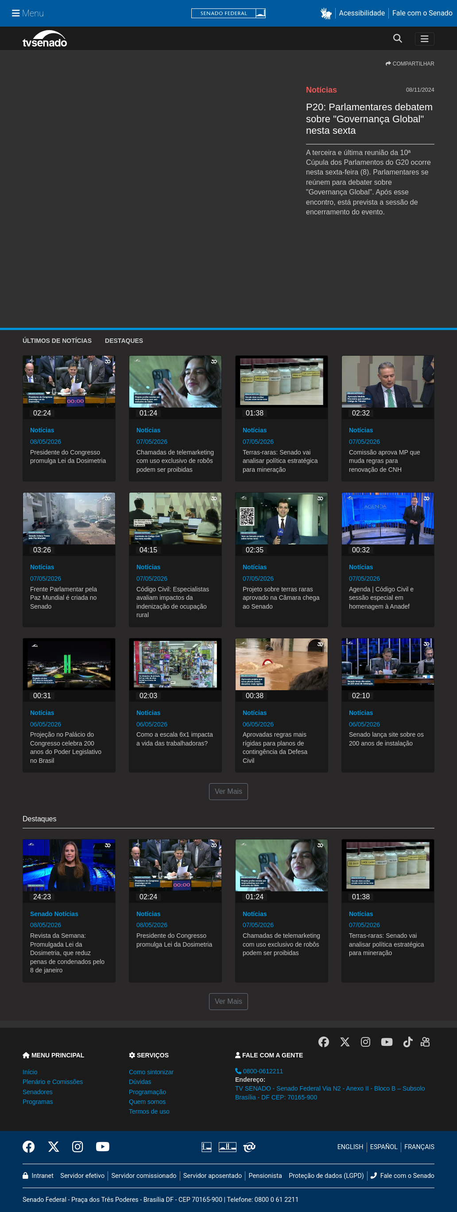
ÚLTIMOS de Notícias (57, 340)
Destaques (124, 340)
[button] (328, 13)
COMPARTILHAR (410, 64)
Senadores (38, 1091)
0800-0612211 (259, 1071)
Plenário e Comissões (53, 1081)
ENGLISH (350, 1147)
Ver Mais (228, 791)
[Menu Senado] (27, 13)
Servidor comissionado (144, 1176)
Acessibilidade (362, 13)
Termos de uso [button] (149, 1111)
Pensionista (265, 1176)
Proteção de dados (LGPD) (326, 1176)
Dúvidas (140, 1081)
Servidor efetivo (82, 1176)
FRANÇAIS (419, 1147)
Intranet (38, 1176)
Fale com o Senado (422, 13)
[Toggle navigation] (424, 39)
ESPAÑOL (384, 1147)
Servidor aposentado (212, 1176)
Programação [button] (147, 1091)
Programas (38, 1101)
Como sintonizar (151, 1072)
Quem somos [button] (147, 1101)
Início (30, 1072)
